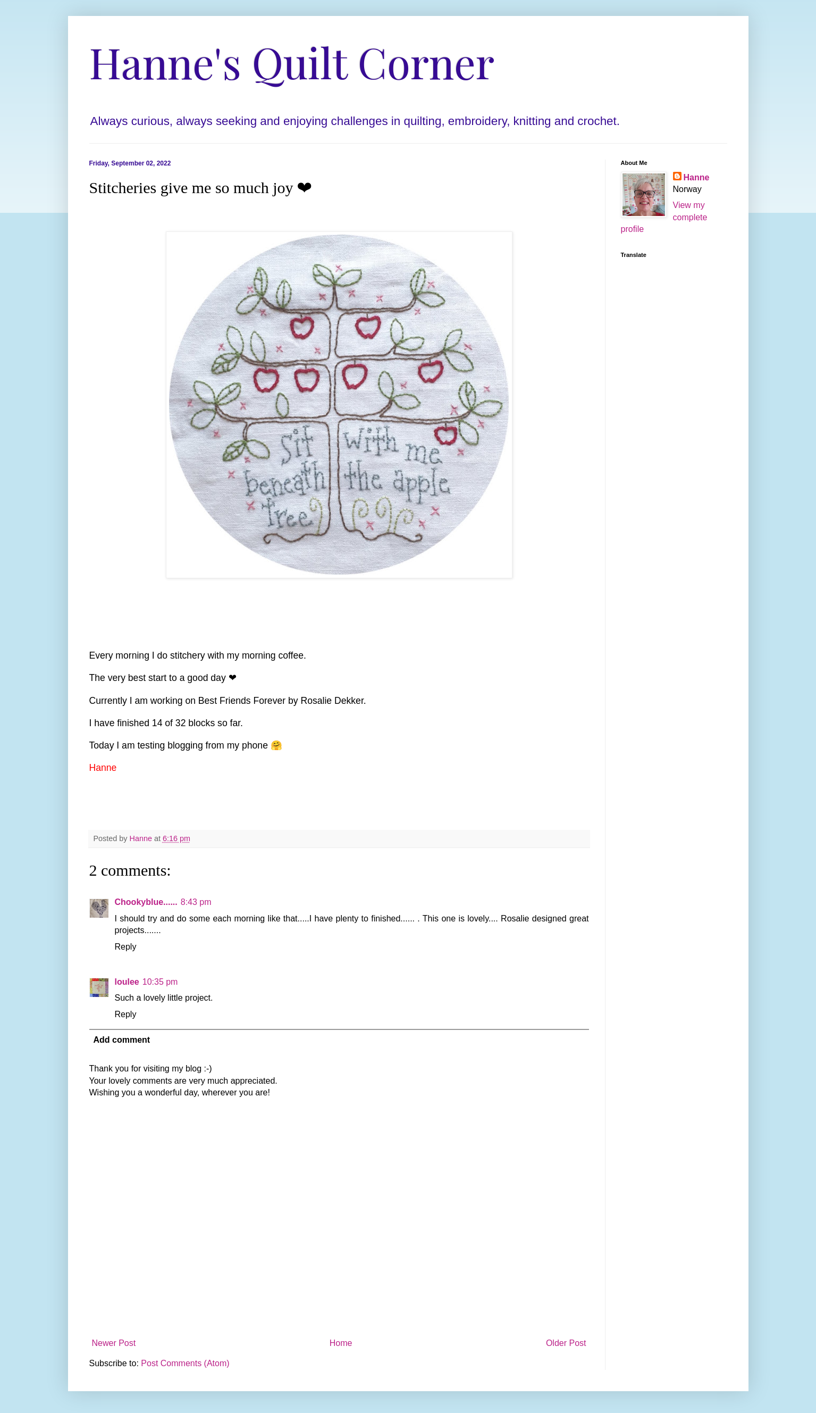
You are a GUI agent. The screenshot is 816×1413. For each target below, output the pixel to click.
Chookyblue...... (146, 902)
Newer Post (114, 1343)
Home (341, 1343)
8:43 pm (196, 902)
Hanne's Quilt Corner (291, 61)
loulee (127, 981)
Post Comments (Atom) (185, 1363)
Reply (126, 946)
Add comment (122, 1039)
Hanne (697, 177)
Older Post (566, 1343)
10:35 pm (160, 981)
